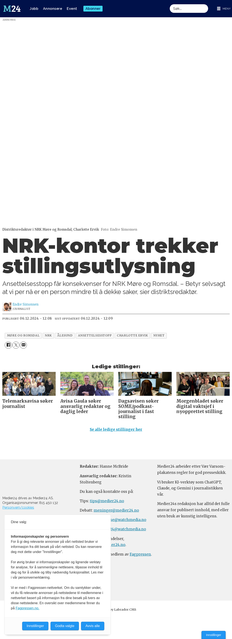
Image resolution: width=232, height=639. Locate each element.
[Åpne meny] (224, 8)
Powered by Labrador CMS (116, 609)
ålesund (65, 335)
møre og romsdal (23, 335)
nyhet (159, 335)
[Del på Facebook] (8, 345)
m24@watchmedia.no (125, 529)
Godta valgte (64, 626)
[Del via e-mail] (23, 345)
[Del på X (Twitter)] (15, 345)
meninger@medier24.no (116, 510)
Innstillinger (213, 635)
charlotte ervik (132, 335)
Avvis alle (93, 626)
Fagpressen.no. (27, 608)
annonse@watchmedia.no (122, 519)
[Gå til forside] (11, 9)
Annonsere (52, 9)
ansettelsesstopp (95, 335)
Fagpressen (140, 554)
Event (72, 9)
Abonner (93, 9)
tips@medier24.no (107, 501)
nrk (48, 335)
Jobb (34, 9)
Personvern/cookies (18, 507)
